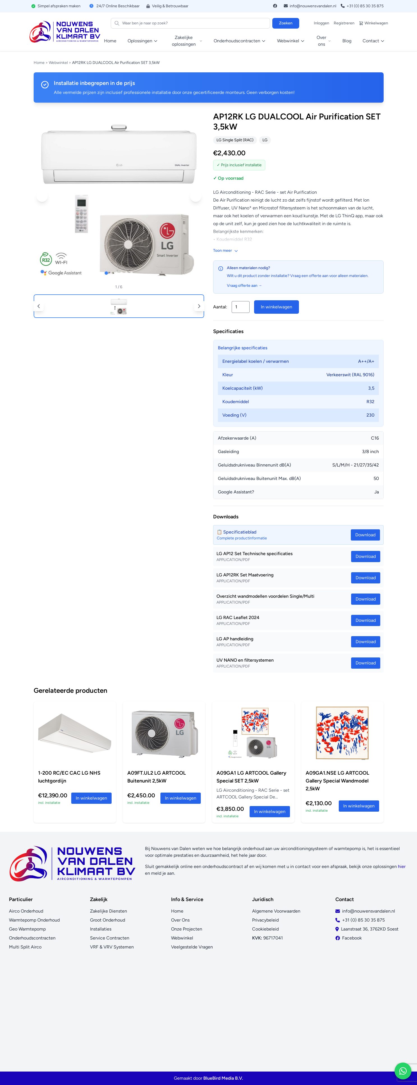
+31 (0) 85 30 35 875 (362, 6)
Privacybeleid (265, 920)
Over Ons (180, 920)
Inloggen (321, 23)
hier (402, 866)
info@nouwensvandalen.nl (310, 6)
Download (366, 556)
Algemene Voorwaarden (276, 911)
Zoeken (285, 23)
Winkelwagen (373, 23)
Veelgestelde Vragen (192, 947)
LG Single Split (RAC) (235, 140)
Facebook (352, 938)
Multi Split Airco (25, 947)
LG (265, 140)
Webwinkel (58, 62)
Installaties (100, 929)
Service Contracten (109, 938)
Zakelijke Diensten (108, 911)
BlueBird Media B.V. (223, 1078)
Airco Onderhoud (26, 911)
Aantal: (220, 307)
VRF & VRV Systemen (112, 947)
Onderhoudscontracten (32, 938)
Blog (346, 40)
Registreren (344, 23)
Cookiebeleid (265, 929)
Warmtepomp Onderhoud (34, 920)
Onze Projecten (186, 929)
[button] (42, 196)
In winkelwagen (276, 307)
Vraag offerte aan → (244, 285)
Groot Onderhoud (107, 920)
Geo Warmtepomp (27, 929)
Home (110, 40)
